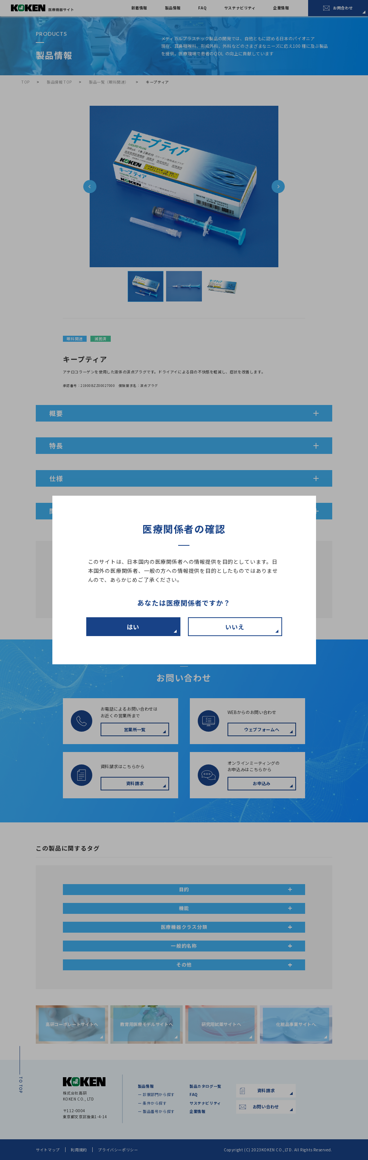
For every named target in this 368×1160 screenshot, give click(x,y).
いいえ (234, 626)
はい (133, 626)
